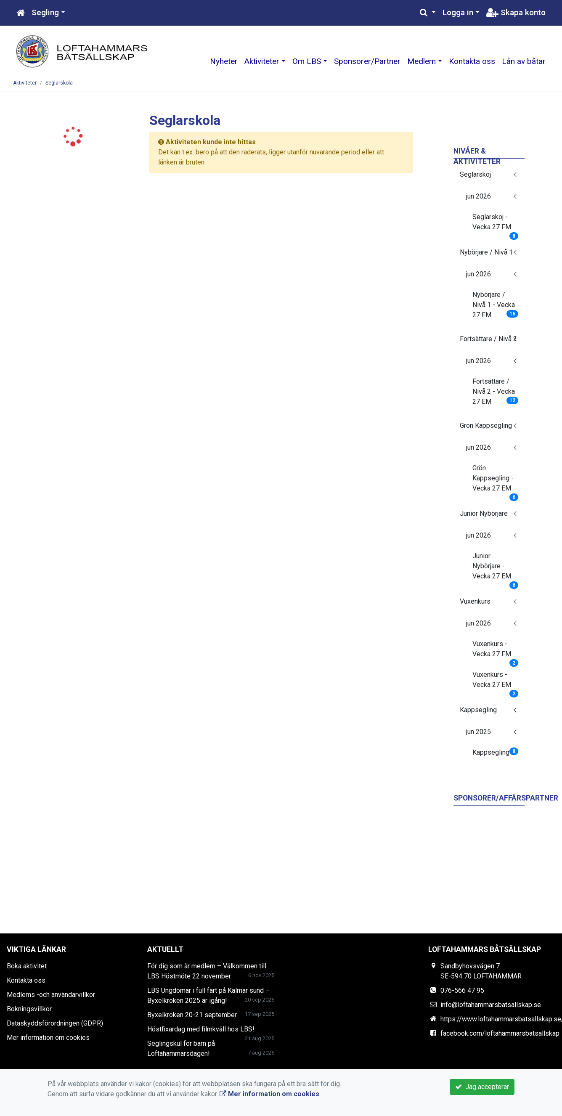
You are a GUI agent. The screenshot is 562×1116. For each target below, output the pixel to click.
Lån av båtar (524, 61)
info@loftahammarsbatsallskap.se (490, 1005)
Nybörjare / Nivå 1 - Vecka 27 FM (495, 305)
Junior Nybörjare (484, 513)
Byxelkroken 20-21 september (192, 1015)
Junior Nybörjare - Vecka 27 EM (495, 569)
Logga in (458, 12)
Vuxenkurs (475, 601)
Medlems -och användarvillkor (51, 995)
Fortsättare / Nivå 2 (488, 339)
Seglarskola (59, 83)
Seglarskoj (475, 174)
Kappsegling (478, 710)
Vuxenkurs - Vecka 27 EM (495, 682)
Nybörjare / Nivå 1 (486, 252)
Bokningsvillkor (29, 1009)
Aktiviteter (261, 61)
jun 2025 (478, 732)
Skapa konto (516, 12)
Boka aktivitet (27, 966)
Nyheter (224, 61)
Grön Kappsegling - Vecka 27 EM (495, 481)
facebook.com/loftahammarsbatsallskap (499, 1033)
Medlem (421, 61)
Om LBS (306, 61)
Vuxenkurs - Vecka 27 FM (495, 651)
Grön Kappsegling (486, 425)
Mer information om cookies (48, 1038)
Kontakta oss (472, 61)
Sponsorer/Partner (367, 61)
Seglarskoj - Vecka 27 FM (495, 224)
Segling (45, 12)
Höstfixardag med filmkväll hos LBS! (200, 1029)
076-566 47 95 (462, 990)
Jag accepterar (482, 1087)
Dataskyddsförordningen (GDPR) (55, 1023)
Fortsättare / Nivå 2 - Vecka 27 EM (495, 391)
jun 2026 (478, 196)
